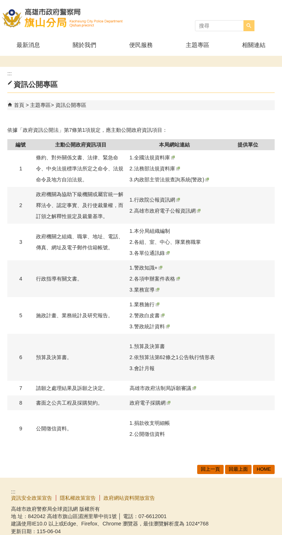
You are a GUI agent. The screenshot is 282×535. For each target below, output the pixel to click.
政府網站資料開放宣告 (129, 498)
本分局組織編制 (152, 231)
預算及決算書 (149, 346)
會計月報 (144, 368)
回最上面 (238, 469)
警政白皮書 (149, 315)
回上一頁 (210, 469)
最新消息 (28, 45)
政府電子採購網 (150, 403)
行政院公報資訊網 (157, 200)
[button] (248, 25)
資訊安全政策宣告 (31, 498)
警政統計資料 (152, 326)
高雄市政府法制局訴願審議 (163, 388)
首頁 (19, 105)
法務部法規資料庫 (157, 168)
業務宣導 (146, 290)
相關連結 (253, 45)
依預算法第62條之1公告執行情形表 (174, 357)
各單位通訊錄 (152, 253)
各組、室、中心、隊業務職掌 (167, 242)
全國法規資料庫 (154, 157)
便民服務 (141, 45)
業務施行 (146, 304)
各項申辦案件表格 (157, 279)
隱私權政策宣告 (78, 498)
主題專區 (197, 45)
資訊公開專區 (70, 105)
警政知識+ (148, 268)
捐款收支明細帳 (152, 423)
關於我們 (84, 45)
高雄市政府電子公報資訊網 (167, 211)
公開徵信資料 (149, 434)
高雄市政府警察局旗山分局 (62, 18)
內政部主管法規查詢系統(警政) (171, 179)
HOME (264, 469)
